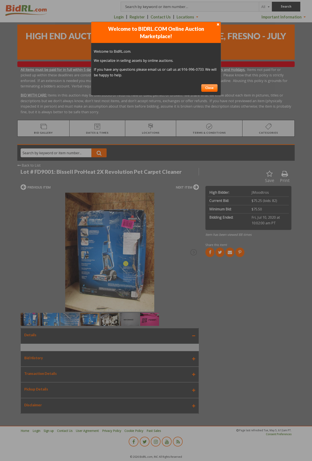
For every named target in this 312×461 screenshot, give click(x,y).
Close (209, 88)
